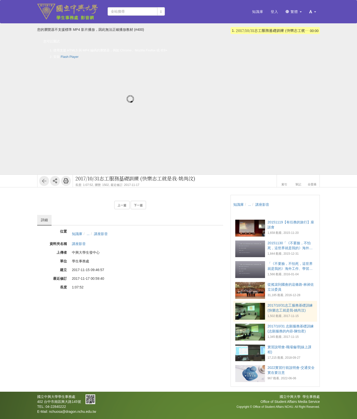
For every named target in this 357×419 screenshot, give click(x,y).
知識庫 (77, 234)
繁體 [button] (294, 12)
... (88, 234)
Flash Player (70, 57)
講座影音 (101, 234)
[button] (312, 11)
